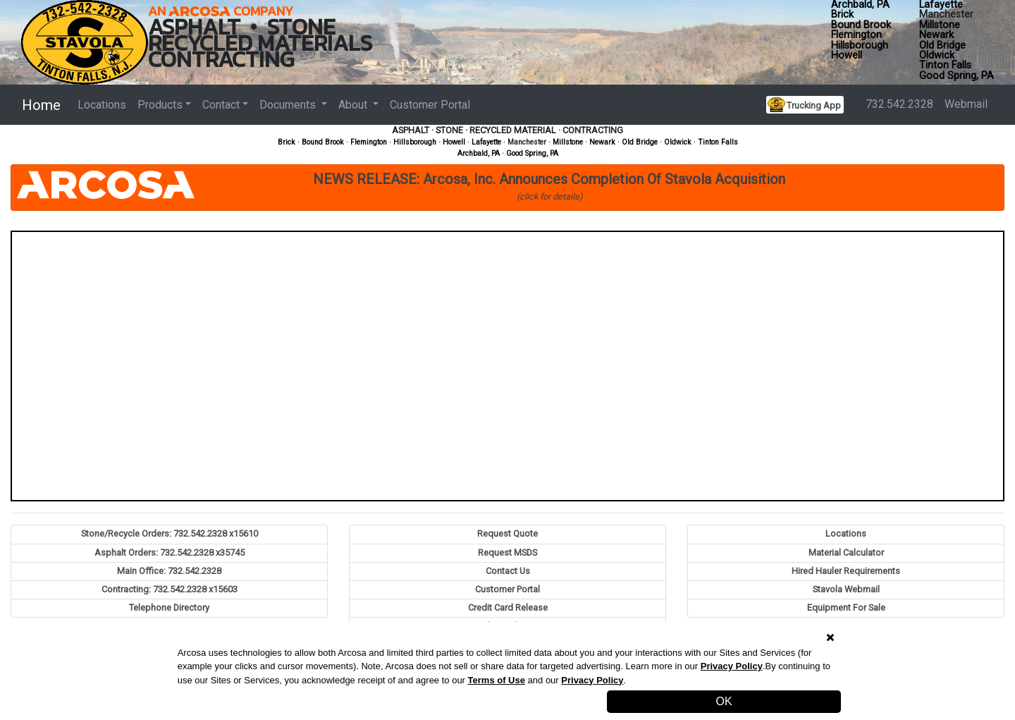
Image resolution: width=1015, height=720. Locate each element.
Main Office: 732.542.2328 (169, 571)
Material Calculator (846, 552)
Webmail (966, 104)
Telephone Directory (169, 607)
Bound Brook (861, 25)
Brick (842, 14)
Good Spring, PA (956, 76)
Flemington (856, 35)
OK (724, 701)
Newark (936, 35)
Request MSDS (507, 552)
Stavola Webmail (846, 589)
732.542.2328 (899, 104)
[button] (507, 187)
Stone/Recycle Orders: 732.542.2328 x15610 (169, 533)
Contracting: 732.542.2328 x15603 (170, 589)
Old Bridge (942, 45)
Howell (846, 55)
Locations (102, 104)
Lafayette (486, 142)
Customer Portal (430, 104)
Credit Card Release (508, 607)
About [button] (354, 104)
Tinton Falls (945, 65)
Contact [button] (221, 104)
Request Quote (507, 533)
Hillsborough (859, 45)
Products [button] (160, 104)
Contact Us (508, 571)
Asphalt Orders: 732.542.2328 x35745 (169, 552)
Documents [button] (289, 104)
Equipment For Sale (846, 607)
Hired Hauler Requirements (846, 571)
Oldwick (936, 55)
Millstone (939, 25)
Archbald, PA (478, 153)
